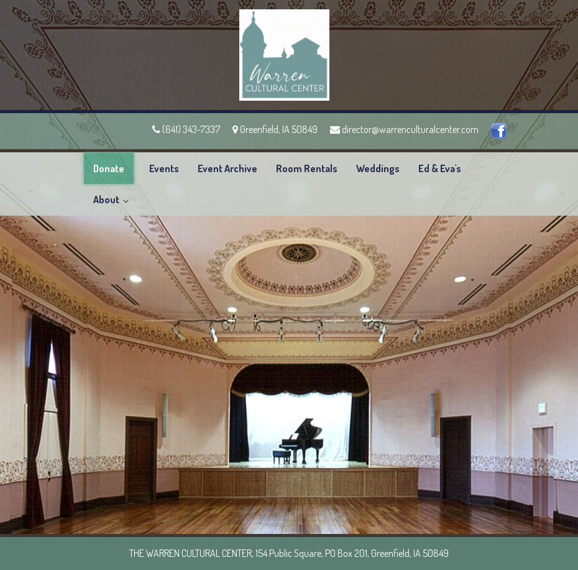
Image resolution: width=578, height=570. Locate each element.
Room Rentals (306, 168)
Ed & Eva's (439, 168)
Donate (108, 168)
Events (164, 168)
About (106, 199)
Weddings (378, 168)
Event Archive (227, 168)
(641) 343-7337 (186, 129)
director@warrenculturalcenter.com (404, 129)
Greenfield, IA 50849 (275, 129)
